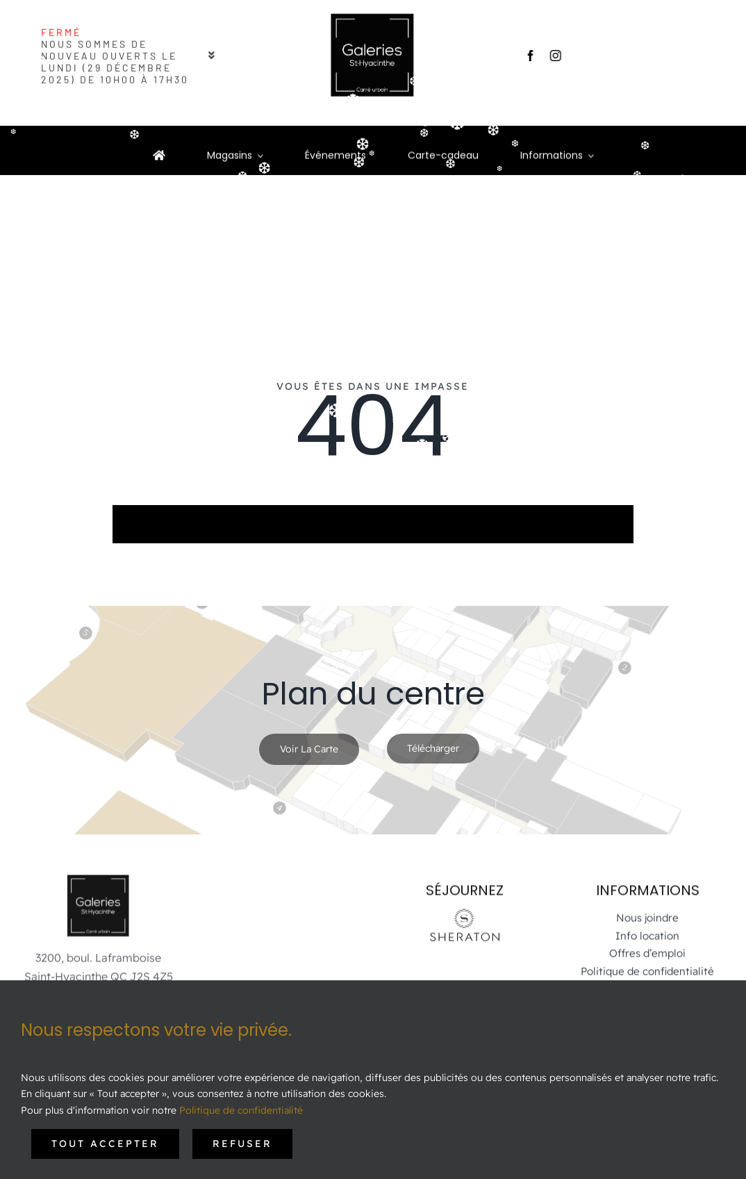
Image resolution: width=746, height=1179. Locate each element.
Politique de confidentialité (241, 1110)
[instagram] (552, 55)
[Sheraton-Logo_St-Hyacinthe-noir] (464, 909)
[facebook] (527, 55)
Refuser (242, 1143)
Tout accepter (105, 1143)
